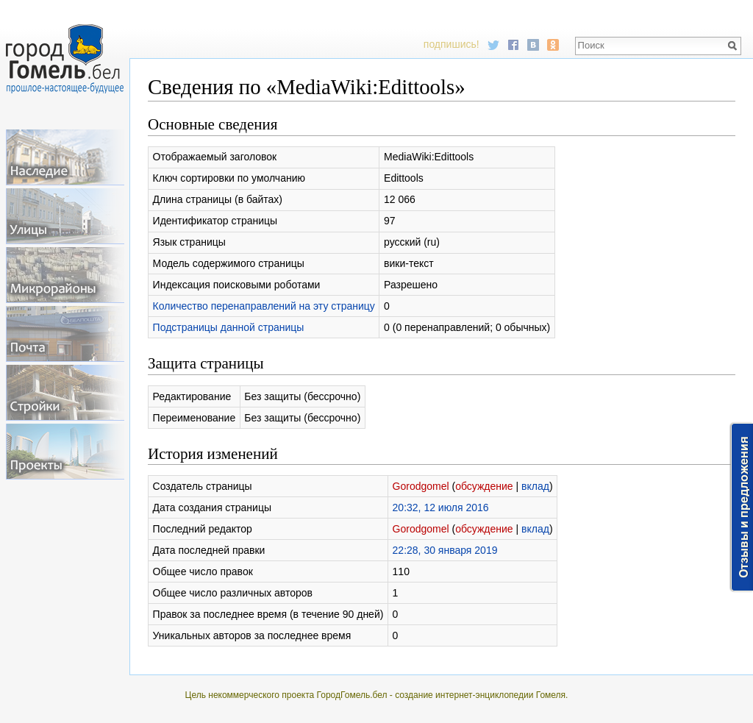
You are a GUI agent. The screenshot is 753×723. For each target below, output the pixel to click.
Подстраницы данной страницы (228, 327)
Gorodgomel (421, 486)
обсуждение (484, 486)
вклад (535, 486)
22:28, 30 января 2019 (445, 550)
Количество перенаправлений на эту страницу (264, 306)
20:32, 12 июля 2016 (441, 507)
